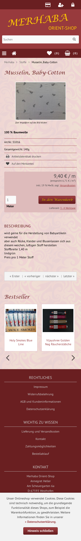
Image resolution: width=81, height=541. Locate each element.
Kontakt (41, 439)
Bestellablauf (40, 454)
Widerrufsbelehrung (41, 394)
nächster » (52, 276)
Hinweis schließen (40, 531)
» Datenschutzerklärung (40, 522)
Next (73, 358)
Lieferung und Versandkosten (40, 431)
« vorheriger (32, 276)
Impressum (41, 387)
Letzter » (68, 276)
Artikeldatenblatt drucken (26, 156)
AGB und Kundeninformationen (40, 401)
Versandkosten (68, 185)
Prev (8, 358)
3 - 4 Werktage (68, 208)
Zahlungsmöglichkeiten (40, 446)
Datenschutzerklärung (40, 409)
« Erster (15, 276)
